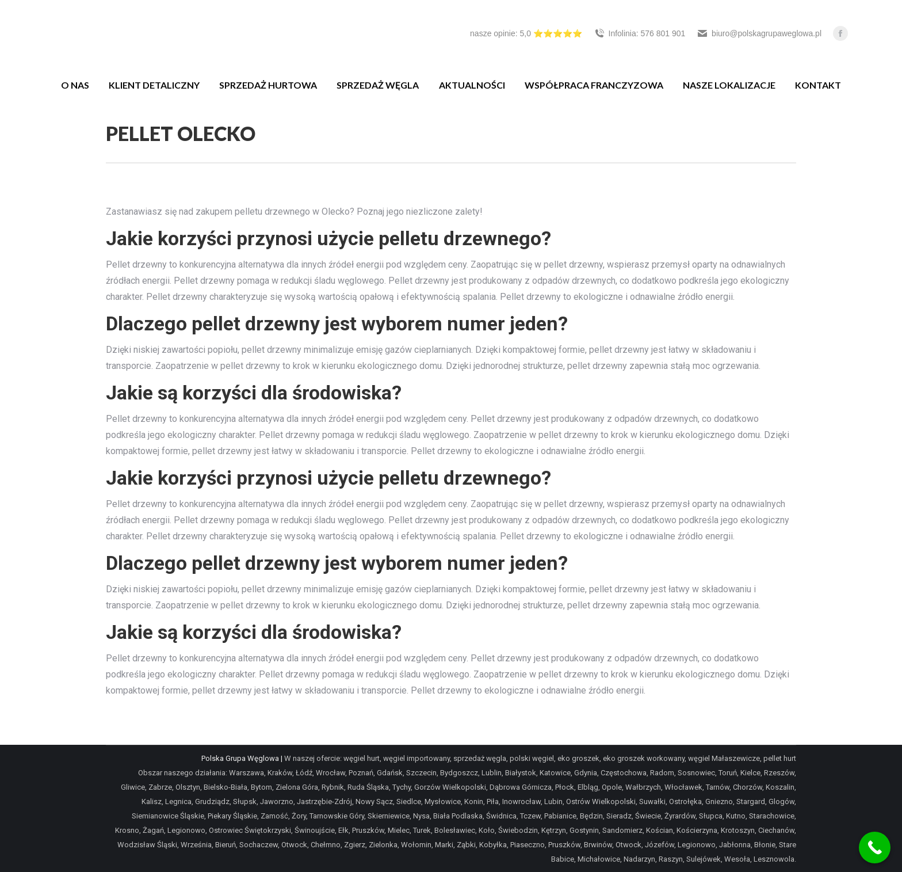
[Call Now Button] (874, 847)
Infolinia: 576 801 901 (640, 33)
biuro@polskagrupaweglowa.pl (759, 33)
